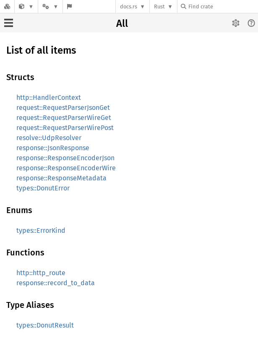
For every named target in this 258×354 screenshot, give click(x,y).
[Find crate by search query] (223, 6)
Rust (159, 6)
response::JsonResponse (52, 148)
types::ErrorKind (40, 230)
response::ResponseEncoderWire (66, 168)
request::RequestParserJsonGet (63, 108)
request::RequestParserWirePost (65, 128)
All (122, 23)
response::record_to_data (55, 283)
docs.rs (128, 6)
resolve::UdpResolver (48, 138)
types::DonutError (43, 188)
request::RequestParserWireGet (63, 118)
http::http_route (40, 273)
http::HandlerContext (48, 98)
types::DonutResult (45, 325)
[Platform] (50, 6)
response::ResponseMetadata (61, 178)
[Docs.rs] (7, 6)
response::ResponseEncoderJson (65, 158)
